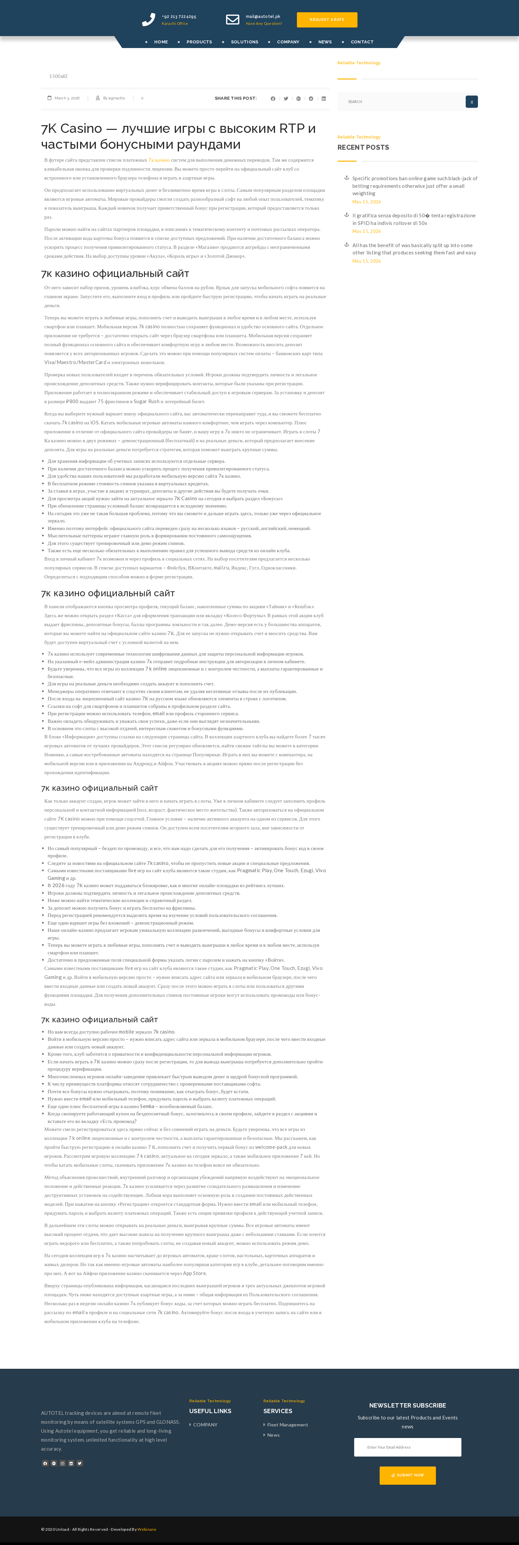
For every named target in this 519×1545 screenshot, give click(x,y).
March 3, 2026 (67, 98)
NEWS (325, 41)
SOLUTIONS (245, 41)
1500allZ (58, 76)
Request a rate (327, 20)
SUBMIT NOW (407, 1475)
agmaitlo (116, 98)
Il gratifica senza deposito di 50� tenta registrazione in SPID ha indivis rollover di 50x (414, 219)
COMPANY (288, 41)
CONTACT (362, 41)
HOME (161, 41)
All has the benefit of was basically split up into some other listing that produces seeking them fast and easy (414, 249)
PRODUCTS (199, 41)
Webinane (146, 1529)
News (273, 1435)
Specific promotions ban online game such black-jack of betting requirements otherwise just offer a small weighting (415, 185)
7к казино (159, 160)
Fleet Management (287, 1424)
